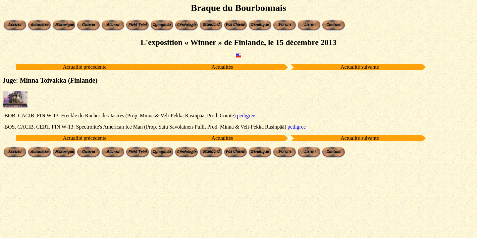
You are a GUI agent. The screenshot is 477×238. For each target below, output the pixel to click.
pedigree (246, 115)
